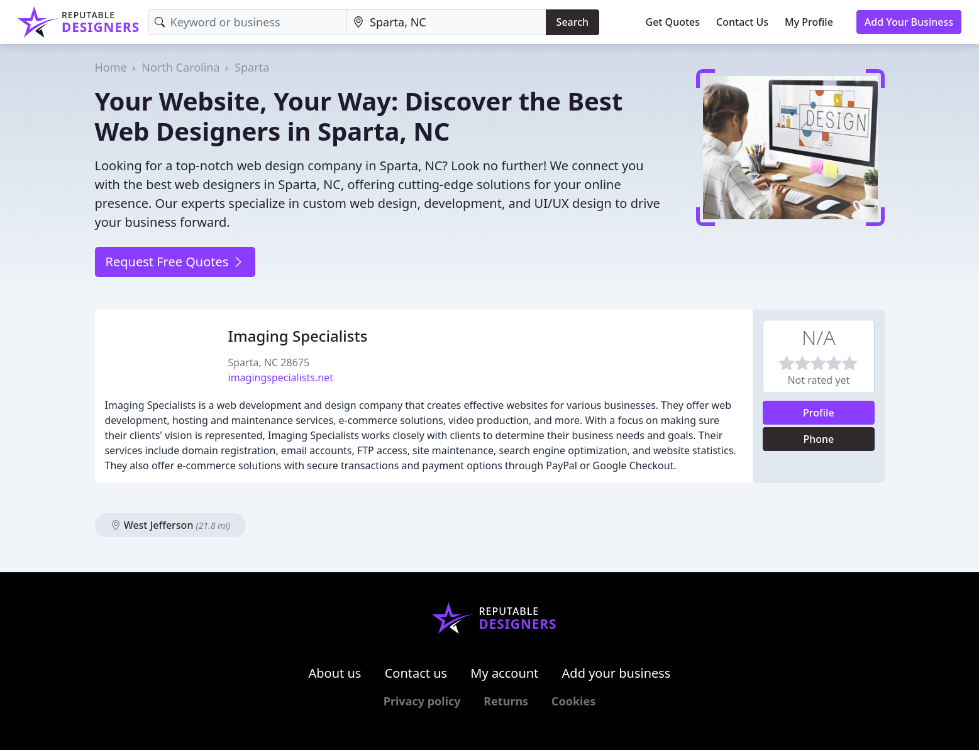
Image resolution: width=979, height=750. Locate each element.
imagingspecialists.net (280, 377)
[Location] (446, 22)
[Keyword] (247, 22)
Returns (506, 701)
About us (335, 673)
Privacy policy (422, 701)
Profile (818, 413)
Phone (818, 439)
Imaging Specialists (298, 335)
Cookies (573, 701)
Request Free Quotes (175, 261)
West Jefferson (170, 525)
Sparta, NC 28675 (269, 362)
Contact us (416, 673)
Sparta (252, 67)
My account (504, 673)
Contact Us (742, 22)
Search (572, 22)
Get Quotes (673, 22)
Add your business (616, 673)
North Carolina (180, 67)
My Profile (809, 22)
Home (111, 67)
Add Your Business (909, 22)
